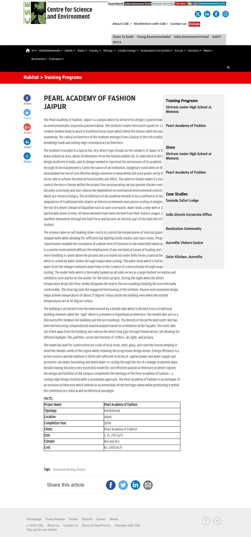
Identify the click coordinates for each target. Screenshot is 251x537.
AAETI (216, 36)
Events (101, 519)
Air (34, 50)
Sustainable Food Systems (156, 50)
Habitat (69, 50)
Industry (95, 50)
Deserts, (81, 469)
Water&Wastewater (50, 50)
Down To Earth (123, 36)
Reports (87, 519)
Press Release (55, 519)
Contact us (178, 23)
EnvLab (180, 50)
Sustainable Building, (65, 469)
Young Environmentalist (154, 36)
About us (53, 525)
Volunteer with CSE (127, 525)
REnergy (109, 50)
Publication (56, 59)
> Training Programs (61, 77)
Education (194, 50)
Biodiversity (39, 59)
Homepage (34, 519)
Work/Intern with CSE (151, 23)
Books (73, 519)
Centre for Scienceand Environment (69, 13)
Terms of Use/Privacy (96, 525)
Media (207, 50)
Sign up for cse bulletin (42, 529)
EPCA (117, 42)
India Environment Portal (191, 36)
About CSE (122, 23)
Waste (82, 50)
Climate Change (128, 50)
